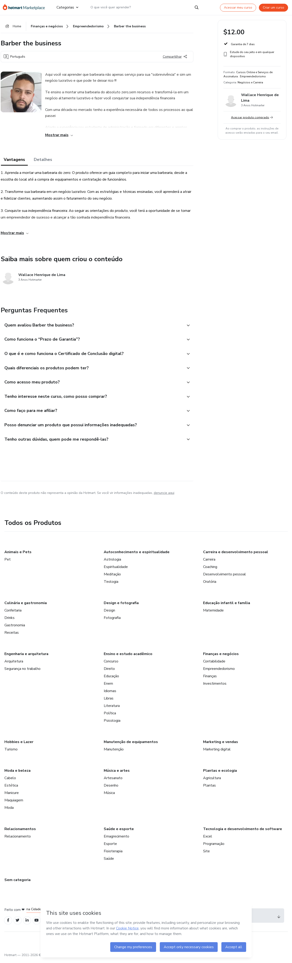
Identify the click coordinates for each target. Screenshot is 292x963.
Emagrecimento (116, 839)
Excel (207, 839)
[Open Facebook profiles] (8, 923)
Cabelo (10, 780)
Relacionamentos (20, 831)
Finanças (210, 678)
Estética (11, 788)
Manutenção (114, 752)
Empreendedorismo (219, 671)
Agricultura (212, 780)
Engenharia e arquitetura (26, 656)
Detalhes (43, 160)
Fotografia (112, 620)
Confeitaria (13, 613)
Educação (111, 678)
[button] (92, 326)
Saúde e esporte (119, 831)
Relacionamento (17, 839)
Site (206, 853)
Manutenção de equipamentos (131, 744)
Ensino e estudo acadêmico (128, 656)
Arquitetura (13, 664)
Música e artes (117, 773)
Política (110, 715)
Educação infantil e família (226, 605)
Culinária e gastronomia (25, 605)
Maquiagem (13, 803)
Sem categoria (17, 882)
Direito (109, 671)
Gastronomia (14, 627)
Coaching (210, 569)
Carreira (209, 562)
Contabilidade (214, 664)
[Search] (196, 7)
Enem (108, 686)
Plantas (209, 788)
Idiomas (110, 693)
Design (109, 613)
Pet (7, 562)
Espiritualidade (116, 569)
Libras (108, 701)
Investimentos (214, 686)
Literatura (112, 708)
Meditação (112, 577)
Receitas (11, 635)
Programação (213, 846)
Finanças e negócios (221, 656)
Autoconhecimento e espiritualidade (137, 554)
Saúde (109, 861)
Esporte (110, 846)
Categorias (67, 7)
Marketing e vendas (220, 744)
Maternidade (213, 613)
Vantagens (14, 160)
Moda (9, 810)
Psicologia (112, 723)
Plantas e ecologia (220, 773)
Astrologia (112, 562)
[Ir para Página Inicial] (26, 7)
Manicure (11, 795)
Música (109, 795)
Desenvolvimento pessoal (224, 577)
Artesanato (113, 780)
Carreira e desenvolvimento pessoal (235, 554)
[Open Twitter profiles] (18, 923)
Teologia (111, 584)
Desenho (111, 788)
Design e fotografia (121, 605)
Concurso (111, 664)
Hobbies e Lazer (18, 744)
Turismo (11, 752)
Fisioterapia (113, 853)
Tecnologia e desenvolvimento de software (242, 831)
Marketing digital (217, 752)
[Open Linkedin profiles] (28, 923)
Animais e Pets (17, 554)
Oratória (209, 584)
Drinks (9, 620)
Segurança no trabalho (22, 671)
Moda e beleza (17, 773)
